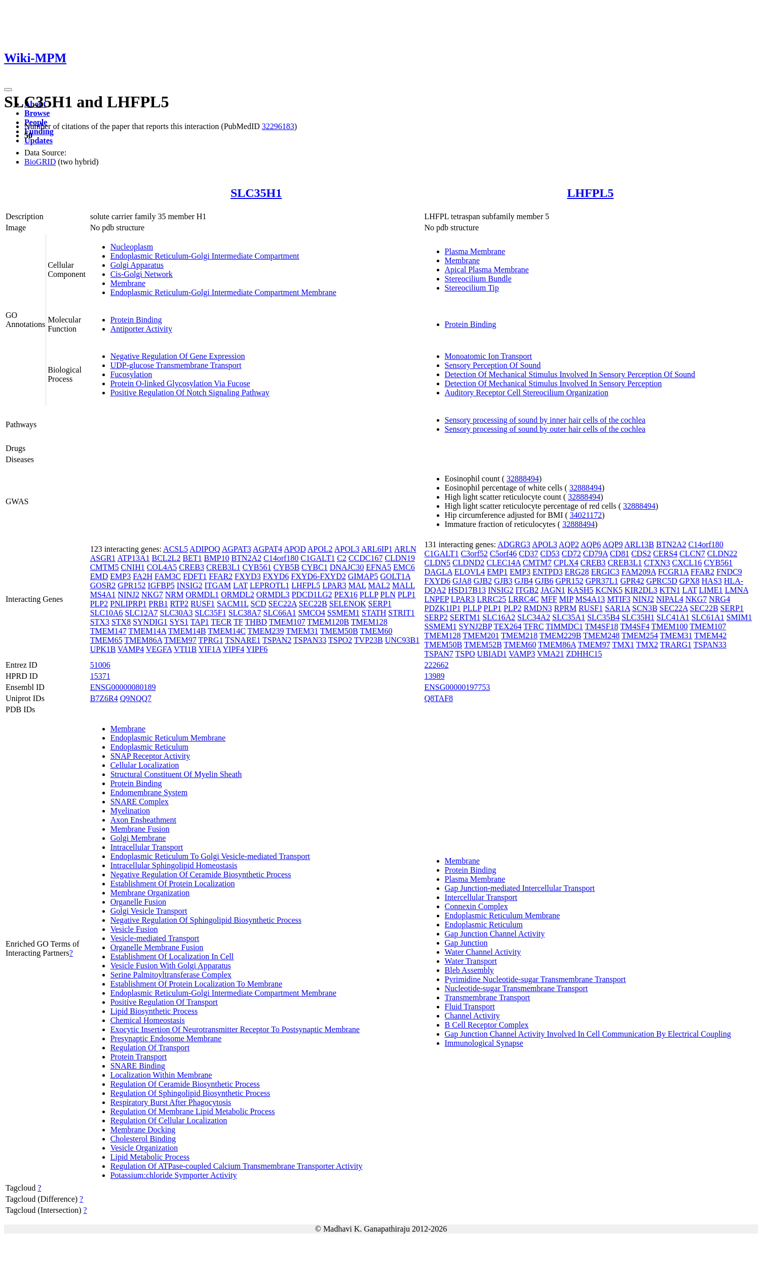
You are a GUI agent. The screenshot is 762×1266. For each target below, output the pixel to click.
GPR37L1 (601, 581)
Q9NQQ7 (135, 698)
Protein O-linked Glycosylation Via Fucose (180, 383)
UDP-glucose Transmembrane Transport (176, 365)
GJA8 (461, 581)
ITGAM (218, 585)
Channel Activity (472, 1015)
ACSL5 (175, 549)
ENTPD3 (547, 571)
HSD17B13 (467, 590)
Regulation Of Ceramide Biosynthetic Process (185, 1084)
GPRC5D (661, 581)
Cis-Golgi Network (141, 274)
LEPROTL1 (269, 585)
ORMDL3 (273, 594)
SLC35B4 (603, 617)
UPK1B (103, 649)
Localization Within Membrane (161, 1075)
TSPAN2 (276, 640)
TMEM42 (710, 635)
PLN (388, 594)
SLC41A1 (673, 617)
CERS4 (665, 553)
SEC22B (313, 603)
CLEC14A (503, 562)
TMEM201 (481, 635)
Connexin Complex (476, 906)
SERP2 (436, 617)
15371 (100, 676)
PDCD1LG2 (312, 594)
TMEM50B (339, 631)
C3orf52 (474, 553)
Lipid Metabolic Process (149, 1157)
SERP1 (380, 603)
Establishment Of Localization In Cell (172, 956)
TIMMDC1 (564, 626)
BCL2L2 (166, 558)
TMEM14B (187, 631)
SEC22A (283, 603)
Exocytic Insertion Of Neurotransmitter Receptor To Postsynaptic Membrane (235, 1029)
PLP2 (99, 603)
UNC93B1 (402, 640)
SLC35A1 (568, 617)
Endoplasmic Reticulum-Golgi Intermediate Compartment (204, 256)
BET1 (192, 558)
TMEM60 (376, 631)
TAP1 (199, 622)
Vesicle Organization (144, 1148)
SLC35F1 (210, 612)
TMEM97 (180, 640)
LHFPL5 (590, 192)
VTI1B (185, 649)
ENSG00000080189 (123, 687)
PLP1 (407, 594)
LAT (240, 585)
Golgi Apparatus (137, 265)
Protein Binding (136, 319)
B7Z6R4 (104, 698)
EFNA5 (378, 567)
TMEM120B (328, 622)
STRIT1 (401, 612)
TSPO (465, 653)
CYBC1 (314, 567)
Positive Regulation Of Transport (164, 1002)
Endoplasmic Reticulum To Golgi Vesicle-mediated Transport (210, 856)
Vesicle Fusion (134, 929)
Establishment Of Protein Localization (172, 883)
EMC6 (404, 567)
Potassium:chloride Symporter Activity (173, 1175)
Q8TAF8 (439, 698)
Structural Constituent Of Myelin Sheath (176, 774)
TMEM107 (287, 622)
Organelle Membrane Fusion (157, 947)
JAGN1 (553, 590)
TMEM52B (483, 644)
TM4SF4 (635, 626)
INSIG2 (190, 585)
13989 (435, 676)
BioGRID (40, 161)
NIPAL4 (669, 599)
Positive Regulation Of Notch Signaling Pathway (190, 392)
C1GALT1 (317, 558)
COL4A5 (162, 567)
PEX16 (346, 594)
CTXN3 (657, 562)
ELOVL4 (469, 571)
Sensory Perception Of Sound (493, 365)
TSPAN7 (439, 653)
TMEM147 (108, 631)
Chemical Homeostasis (147, 1020)
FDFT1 (195, 576)
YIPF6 (257, 649)
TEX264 (508, 626)
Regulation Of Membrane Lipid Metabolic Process (192, 1111)
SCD (258, 603)
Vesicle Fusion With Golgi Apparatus (170, 965)
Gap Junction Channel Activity (495, 933)
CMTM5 (104, 567)
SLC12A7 (141, 612)
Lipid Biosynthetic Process (154, 1011)
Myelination (130, 810)
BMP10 (217, 558)
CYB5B (287, 567)
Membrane (127, 283)
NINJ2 (128, 594)
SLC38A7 (244, 612)
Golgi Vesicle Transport (148, 911)
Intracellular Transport (146, 847)
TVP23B (368, 640)
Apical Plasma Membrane (487, 269)
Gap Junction (466, 942)
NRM (174, 594)
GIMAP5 (363, 576)
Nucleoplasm (131, 246)
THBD (256, 622)
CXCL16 (687, 562)
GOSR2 (103, 585)
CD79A (595, 553)
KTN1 (670, 590)
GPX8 (689, 581)
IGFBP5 (160, 585)
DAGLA (438, 571)
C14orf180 (280, 558)
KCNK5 (608, 590)
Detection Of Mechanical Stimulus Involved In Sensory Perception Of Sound (570, 374)
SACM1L (233, 603)
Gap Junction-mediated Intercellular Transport (520, 888)
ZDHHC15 (584, 653)
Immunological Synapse (484, 1043)
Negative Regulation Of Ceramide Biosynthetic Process (200, 874)
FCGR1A (673, 571)
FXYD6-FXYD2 (318, 576)
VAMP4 (131, 649)
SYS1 (179, 622)
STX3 (99, 622)
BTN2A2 (246, 558)
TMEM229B (561, 635)
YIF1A (210, 649)
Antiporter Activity (141, 328)
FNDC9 (729, 571)
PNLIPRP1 (128, 603)
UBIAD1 (492, 653)
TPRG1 (211, 640)
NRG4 (719, 599)
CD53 (549, 553)
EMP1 (497, 571)
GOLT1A (395, 576)
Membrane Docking (142, 1129)
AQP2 (569, 544)
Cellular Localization (144, 765)
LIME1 (711, 590)
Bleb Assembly (469, 970)
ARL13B (639, 544)
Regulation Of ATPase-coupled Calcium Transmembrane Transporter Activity (236, 1166)
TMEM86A (143, 640)
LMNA (736, 590)
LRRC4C (523, 599)
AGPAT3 (236, 549)
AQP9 (612, 544)
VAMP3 (522, 653)
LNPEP (437, 599)
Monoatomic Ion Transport (488, 356)
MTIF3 (618, 599)
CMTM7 (537, 562)
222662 (437, 665)
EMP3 (120, 576)
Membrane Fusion (140, 829)
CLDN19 (400, 558)
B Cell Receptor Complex (487, 1024)
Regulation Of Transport (149, 1047)
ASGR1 (103, 558)
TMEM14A (147, 631)
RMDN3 (537, 608)
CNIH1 (133, 567)
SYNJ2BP (475, 626)
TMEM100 (670, 626)
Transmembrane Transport (487, 997)
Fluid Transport (470, 1006)
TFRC (533, 626)
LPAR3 (334, 585)
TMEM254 (640, 635)
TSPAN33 (309, 640)
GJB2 (482, 581)
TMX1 (623, 644)
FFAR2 (221, 576)
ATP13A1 (133, 558)
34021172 (586, 515)
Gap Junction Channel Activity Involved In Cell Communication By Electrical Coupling (588, 1034)
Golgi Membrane (138, 838)
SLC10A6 (106, 612)
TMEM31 (302, 631)
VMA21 (550, 653)
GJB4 (523, 581)
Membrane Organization (150, 892)
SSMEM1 (343, 612)
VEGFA (159, 649)
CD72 (571, 553)
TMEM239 (266, 631)
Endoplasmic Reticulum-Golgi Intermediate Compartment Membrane (223, 292)
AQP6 (591, 544)
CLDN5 (438, 562)
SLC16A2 (498, 617)
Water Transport (471, 961)
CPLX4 (566, 562)
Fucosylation (131, 374)
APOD (295, 549)
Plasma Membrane (475, 251)
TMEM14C (227, 631)
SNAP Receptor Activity (150, 756)
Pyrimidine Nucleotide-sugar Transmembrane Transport (535, 979)
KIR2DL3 (641, 590)
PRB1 (158, 603)
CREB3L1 (223, 567)
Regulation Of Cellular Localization (168, 1120)
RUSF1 (202, 603)
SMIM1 (739, 617)
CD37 (528, 553)
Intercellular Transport (481, 897)
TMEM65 (106, 640)
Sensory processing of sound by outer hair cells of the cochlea (545, 429)
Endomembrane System (148, 792)
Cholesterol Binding (143, 1138)
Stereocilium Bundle (478, 278)
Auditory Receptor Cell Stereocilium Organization (526, 392)
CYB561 (257, 567)
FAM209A (638, 571)
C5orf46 (503, 553)
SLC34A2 (533, 617)
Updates (38, 140)
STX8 (121, 622)
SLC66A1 (279, 612)
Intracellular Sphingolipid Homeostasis (174, 865)
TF (238, 622)
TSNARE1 (242, 640)
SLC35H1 (256, 192)
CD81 (619, 553)
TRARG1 (676, 644)
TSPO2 (340, 640)
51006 (100, 665)
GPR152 (131, 585)
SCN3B (645, 608)
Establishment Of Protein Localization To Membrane (196, 983)
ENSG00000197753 (457, 687)
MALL (403, 585)
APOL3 (347, 549)
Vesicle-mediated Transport (155, 938)
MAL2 (379, 585)
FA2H (143, 576)
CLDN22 (722, 553)
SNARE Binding (137, 1065)
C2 (342, 558)
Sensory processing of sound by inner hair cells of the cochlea (545, 420)
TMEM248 (601, 635)
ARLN (405, 549)
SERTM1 (465, 617)
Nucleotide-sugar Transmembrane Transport (516, 988)
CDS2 (641, 553)
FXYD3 (248, 576)
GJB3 (503, 581)
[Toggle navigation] (8, 89)
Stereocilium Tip (472, 287)
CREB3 (191, 567)
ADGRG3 (514, 544)
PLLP (369, 594)
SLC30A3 (176, 612)
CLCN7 (692, 553)
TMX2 (647, 644)
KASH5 (580, 590)
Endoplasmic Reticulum (149, 747)
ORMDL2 (237, 594)
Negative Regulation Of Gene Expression (177, 356)
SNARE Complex (139, 801)
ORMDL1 (202, 594)
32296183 (278, 126)
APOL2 (320, 549)
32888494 (523, 478)
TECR (221, 622)
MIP (566, 599)
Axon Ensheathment (143, 819)
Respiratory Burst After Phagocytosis (171, 1102)
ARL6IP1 (377, 549)
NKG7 (152, 594)
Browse (37, 113)
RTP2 (179, 603)
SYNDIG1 (150, 622)
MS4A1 (103, 594)
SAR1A (617, 608)
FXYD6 (276, 576)
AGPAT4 (267, 549)
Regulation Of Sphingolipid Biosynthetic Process (190, 1093)
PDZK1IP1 (443, 608)
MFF (549, 599)
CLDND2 (468, 562)
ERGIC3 (605, 571)
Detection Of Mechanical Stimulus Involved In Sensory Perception (553, 383)
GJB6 (544, 581)
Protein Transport (138, 1056)
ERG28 (576, 571)
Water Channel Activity (483, 952)
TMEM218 (519, 635)
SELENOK (347, 603)
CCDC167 (366, 558)
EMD (99, 576)
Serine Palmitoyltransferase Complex (171, 974)
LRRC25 (491, 599)
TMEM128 (369, 622)
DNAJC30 (347, 567)
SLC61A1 (708, 617)
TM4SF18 (602, 626)
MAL (357, 585)
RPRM (565, 608)
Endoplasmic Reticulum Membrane (168, 737)
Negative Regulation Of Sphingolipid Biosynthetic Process (205, 920)
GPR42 (632, 581)
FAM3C (168, 576)
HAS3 (712, 581)
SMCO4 (311, 612)
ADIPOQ (204, 549)
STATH (374, 612)
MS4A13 (590, 599)
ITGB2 (527, 590)
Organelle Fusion (138, 901)
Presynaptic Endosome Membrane (166, 1038)
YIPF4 (234, 649)
